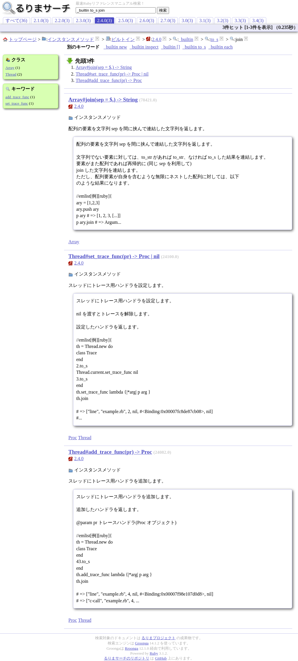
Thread (11, 74)
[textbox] (116, 10)
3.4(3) (258, 20)
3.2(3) (222, 20)
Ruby (154, 653)
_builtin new (115, 46)
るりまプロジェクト (158, 638)
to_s (214, 39)
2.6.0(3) (146, 20)
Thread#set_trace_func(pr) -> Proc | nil (112, 74)
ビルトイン (123, 39)
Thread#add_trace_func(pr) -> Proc (109, 80)
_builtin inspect (144, 46)
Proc (72, 437)
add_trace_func (17, 97)
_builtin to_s (194, 46)
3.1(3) (205, 20)
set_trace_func (17, 103)
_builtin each (220, 46)
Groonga (142, 643)
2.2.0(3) (62, 20)
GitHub (161, 658)
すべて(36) (16, 20)
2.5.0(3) (125, 20)
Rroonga (131, 648)
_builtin (186, 39)
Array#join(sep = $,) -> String (104, 67)
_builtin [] (170, 46)
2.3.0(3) (83, 20)
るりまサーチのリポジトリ (126, 658)
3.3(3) (240, 20)
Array (10, 67)
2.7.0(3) (168, 20)
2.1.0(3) (41, 20)
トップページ (23, 39)
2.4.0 (156, 39)
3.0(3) (187, 20)
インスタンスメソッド (70, 39)
